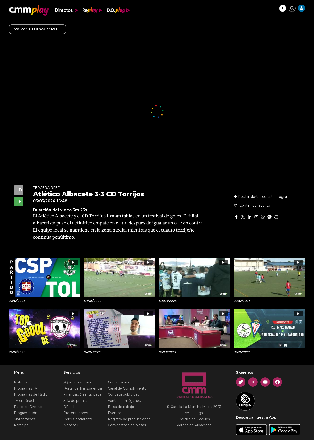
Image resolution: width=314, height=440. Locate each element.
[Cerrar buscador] (292, 8)
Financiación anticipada (82, 394)
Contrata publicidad (123, 394)
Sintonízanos (24, 419)
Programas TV (25, 388)
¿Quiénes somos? (78, 382)
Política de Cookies (194, 419)
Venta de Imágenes (124, 400)
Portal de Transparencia (82, 388)
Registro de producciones (129, 419)
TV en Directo (25, 400)
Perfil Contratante (78, 419)
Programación (25, 413)
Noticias (20, 382)
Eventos (114, 413)
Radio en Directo (28, 407)
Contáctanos (118, 382)
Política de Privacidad (194, 425)
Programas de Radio (31, 394)
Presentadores (75, 413)
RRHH (68, 407)
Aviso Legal (194, 413)
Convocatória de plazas (127, 425)
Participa (21, 425)
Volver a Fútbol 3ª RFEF (37, 29)
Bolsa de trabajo (121, 407)
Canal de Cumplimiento (127, 388)
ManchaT (71, 425)
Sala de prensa (75, 400)
